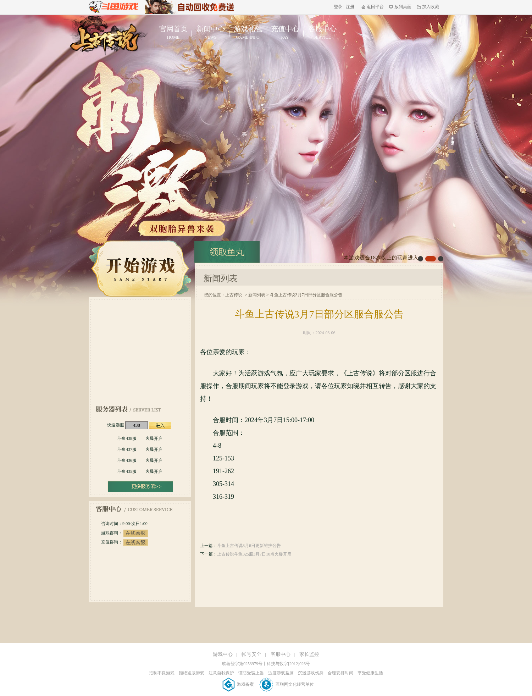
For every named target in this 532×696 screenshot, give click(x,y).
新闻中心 (210, 32)
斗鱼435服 (139, 471)
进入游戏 (160, 425)
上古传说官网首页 (106, 38)
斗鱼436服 (139, 460)
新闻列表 (256, 294)
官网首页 (173, 32)
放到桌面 (400, 6)
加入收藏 (428, 6)
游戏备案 (238, 684)
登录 (338, 6)
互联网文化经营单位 (286, 684)
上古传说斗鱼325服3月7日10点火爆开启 (254, 554)
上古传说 (233, 294)
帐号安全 (251, 654)
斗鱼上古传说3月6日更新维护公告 (249, 545)
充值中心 (285, 32)
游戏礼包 (247, 32)
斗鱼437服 (139, 449)
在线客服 (135, 533)
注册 (350, 6)
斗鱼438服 (139, 438)
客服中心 (322, 32)
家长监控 (309, 654)
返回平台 (372, 6)
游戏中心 (223, 654)
